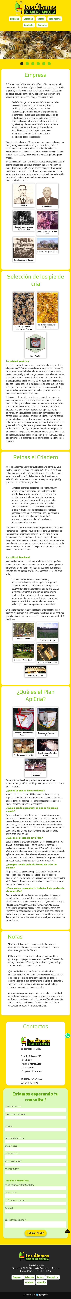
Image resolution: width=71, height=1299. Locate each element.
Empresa (14, 19)
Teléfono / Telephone (15, 1200)
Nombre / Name (14, 1107)
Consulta (42, 25)
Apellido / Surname (16, 1114)
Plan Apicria (55, 19)
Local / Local (11, 1192)
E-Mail (10, 1126)
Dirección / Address (14, 1138)
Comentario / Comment (15, 1220)
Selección (28, 19)
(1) (59, 479)
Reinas (41, 19)
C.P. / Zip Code (11, 1146)
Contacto (28, 25)
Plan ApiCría (22, 180)
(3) (62, 368)
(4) (34, 400)
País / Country (12, 1169)
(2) (19, 368)
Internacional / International (19, 1185)
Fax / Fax (9, 1208)
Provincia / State (13, 1161)
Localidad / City (12, 1153)
